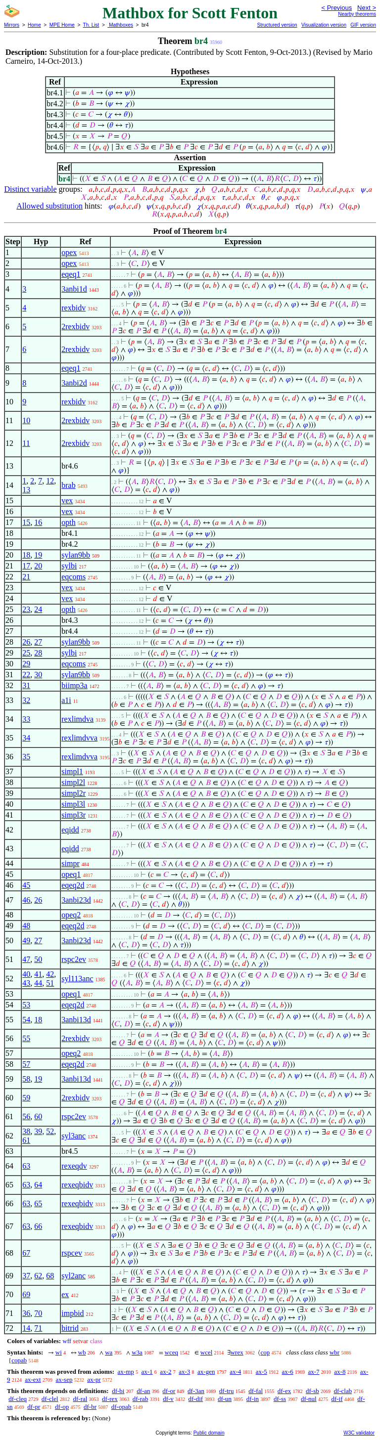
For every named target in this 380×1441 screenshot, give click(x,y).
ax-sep (63, 1379)
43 (26, 983)
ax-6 (287, 1371)
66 (38, 1226)
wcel (206, 1352)
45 (26, 885)
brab (68, 485)
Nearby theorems (357, 14)
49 (26, 940)
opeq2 (71, 915)
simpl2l (73, 782)
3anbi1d (74, 289)
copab (19, 1360)
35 (26, 756)
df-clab (342, 1391)
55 (26, 1038)
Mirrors (11, 25)
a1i (66, 700)
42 (50, 974)
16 (38, 522)
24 (38, 609)
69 (26, 1294)
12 (50, 481)
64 (38, 1184)
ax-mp (126, 1371)
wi (58, 1352)
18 (26, 555)
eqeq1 (70, 274)
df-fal (255, 1391)
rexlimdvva (79, 738)
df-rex (110, 1398)
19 (38, 555)
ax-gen (206, 1371)
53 (26, 1005)
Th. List (91, 25)
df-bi (118, 1391)
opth (68, 522)
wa (108, 1352)
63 (26, 1166)
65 (38, 1203)
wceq (171, 1352)
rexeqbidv (77, 1184)
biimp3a (74, 685)
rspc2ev (73, 959)
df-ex (284, 1391)
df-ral (80, 1398)
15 (26, 522)
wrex (237, 1352)
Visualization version (323, 25)
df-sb (312, 1391)
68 (50, 1275)
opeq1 (71, 874)
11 (26, 443)
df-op (62, 1406)
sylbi (69, 566)
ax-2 (165, 1371)
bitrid (70, 1328)
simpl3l (73, 804)
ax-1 (147, 1371)
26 (26, 642)
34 (26, 738)
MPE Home (62, 25)
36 (26, 1313)
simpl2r (73, 793)
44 (38, 983)
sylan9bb (75, 555)
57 (26, 1064)
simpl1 (72, 771)
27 (38, 642)
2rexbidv (75, 326)
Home (34, 25)
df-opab (121, 1406)
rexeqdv (74, 1166)
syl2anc (73, 1275)
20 (38, 566)
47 (26, 959)
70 (38, 1313)
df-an (143, 1391)
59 (26, 1097)
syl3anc (73, 1136)
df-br (90, 1406)
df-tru (226, 1391)
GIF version (363, 25)
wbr (334, 1352)
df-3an (196, 1391)
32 (26, 700)
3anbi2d (74, 383)
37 (26, 1275)
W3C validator (359, 1433)
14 (26, 1328)
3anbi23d (76, 900)
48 (26, 925)
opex (69, 252)
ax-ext (33, 1379)
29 (26, 663)
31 (26, 685)
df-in (252, 1398)
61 (26, 1140)
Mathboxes (120, 25)
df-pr (33, 1406)
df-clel (50, 1398)
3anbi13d (76, 1019)
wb (82, 1352)
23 (26, 609)
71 (38, 1328)
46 (26, 900)
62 (38, 1275)
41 (38, 974)
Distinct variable (30, 189)
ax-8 (339, 1371)
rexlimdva (77, 719)
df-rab (140, 1398)
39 (38, 1131)
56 (26, 1116)
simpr (70, 863)
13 (26, 489)
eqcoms (73, 576)
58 (26, 1079)
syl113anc (77, 978)
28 (38, 653)
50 (38, 959)
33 (26, 719)
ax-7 (313, 1371)
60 (38, 1116)
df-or (168, 1391)
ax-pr (93, 1379)
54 (26, 1019)
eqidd (70, 830)
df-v (168, 1398)
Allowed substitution (49, 206)
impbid (72, 1313)
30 (38, 674)
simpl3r (73, 815)
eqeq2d (72, 885)
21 (26, 576)
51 (50, 983)
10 (26, 420)
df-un (225, 1398)
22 (26, 674)
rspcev (71, 1253)
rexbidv (73, 308)
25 (26, 653)
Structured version (277, 25)
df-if (336, 1398)
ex (65, 1294)
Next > (366, 7)
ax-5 (261, 1371)
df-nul (309, 1398)
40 (26, 974)
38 (26, 1131)
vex (67, 500)
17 (26, 566)
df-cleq (17, 1398)
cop (265, 1352)
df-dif (196, 1398)
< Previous (336, 7)
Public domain (209, 1433)
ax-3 (184, 1371)
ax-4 (235, 1371)
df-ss (280, 1398)
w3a (137, 1352)
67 (26, 1253)
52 (50, 1131)
